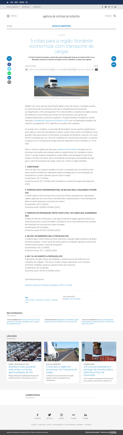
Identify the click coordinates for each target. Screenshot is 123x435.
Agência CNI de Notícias (68, 149)
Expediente (37, 7)
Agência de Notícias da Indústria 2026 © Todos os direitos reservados (27, 432)
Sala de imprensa (70, 424)
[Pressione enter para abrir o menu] (8, 16)
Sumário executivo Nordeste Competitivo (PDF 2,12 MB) (48, 285)
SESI (16, 2)
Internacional (89, 364)
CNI (11, 2)
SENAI (21, 2)
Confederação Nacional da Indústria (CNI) (50, 120)
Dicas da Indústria (53, 364)
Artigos (49, 424)
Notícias (34, 424)
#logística (47, 300)
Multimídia (26, 7)
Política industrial (90, 319)
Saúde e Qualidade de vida (19, 364)
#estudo (33, 300)
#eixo (26, 302)
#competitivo (54, 300)
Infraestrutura (51, 319)
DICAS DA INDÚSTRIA (61, 26)
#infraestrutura (40, 300)
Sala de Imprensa (13, 7)
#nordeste (27, 300)
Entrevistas (41, 424)
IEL (27, 2)
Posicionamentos (14, 319)
